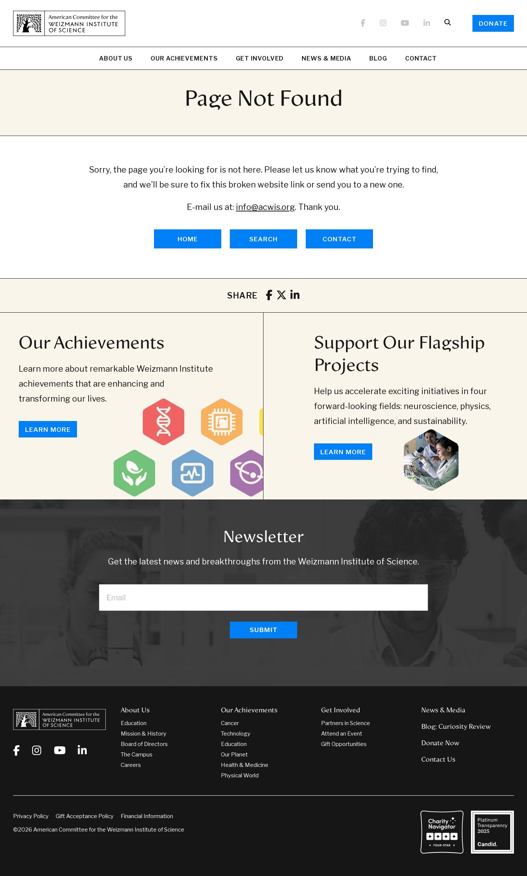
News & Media (326, 59)
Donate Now (440, 743)
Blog (378, 59)
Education (134, 723)
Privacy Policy (31, 816)
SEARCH (263, 239)
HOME (188, 239)
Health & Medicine (244, 765)
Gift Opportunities (344, 744)
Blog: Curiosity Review (456, 726)
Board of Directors (144, 744)
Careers (131, 765)
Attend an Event (341, 733)
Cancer (230, 723)
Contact (421, 58)
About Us (116, 59)
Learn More (48, 429)
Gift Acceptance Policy (85, 816)
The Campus (136, 754)
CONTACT (340, 239)
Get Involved (260, 59)
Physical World (240, 775)
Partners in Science (345, 723)
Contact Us (438, 759)
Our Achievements (184, 59)
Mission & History (143, 733)
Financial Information (147, 816)
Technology (235, 733)
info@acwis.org (265, 207)
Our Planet (234, 754)
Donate (493, 23)
